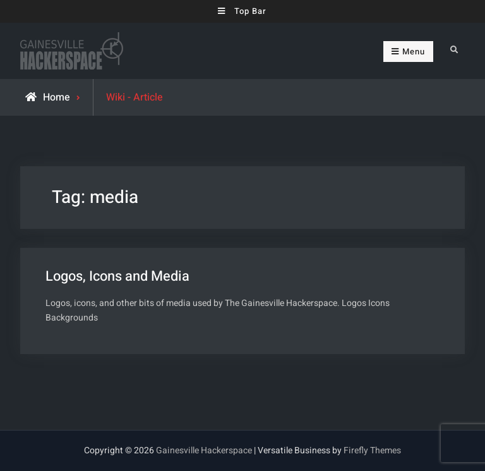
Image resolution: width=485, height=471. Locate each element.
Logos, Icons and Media (117, 276)
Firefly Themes (372, 450)
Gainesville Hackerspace (204, 450)
